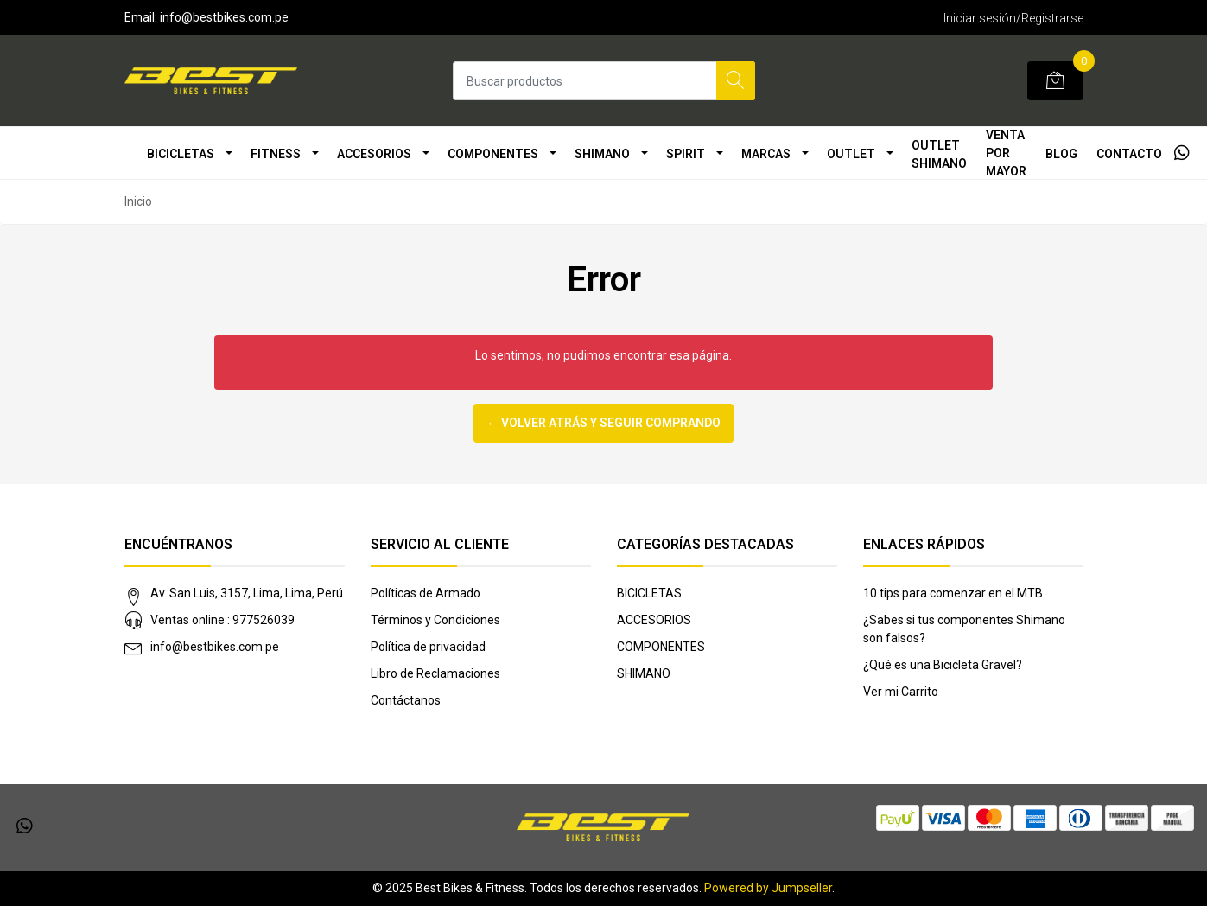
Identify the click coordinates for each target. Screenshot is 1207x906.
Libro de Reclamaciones (435, 673)
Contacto (1129, 154)
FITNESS (276, 154)
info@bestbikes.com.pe (214, 647)
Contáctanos (406, 700)
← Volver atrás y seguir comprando (603, 423)
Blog (1061, 154)
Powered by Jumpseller (768, 888)
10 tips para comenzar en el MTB (953, 593)
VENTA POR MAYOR (1006, 153)
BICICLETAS (180, 154)
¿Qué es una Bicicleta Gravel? (942, 665)
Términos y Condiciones (435, 620)
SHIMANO (602, 154)
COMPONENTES (493, 154)
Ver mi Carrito (900, 692)
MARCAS (766, 154)
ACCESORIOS (374, 154)
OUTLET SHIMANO (939, 154)
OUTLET (851, 154)
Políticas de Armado (425, 593)
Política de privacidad (428, 647)
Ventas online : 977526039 (222, 620)
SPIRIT (685, 154)
